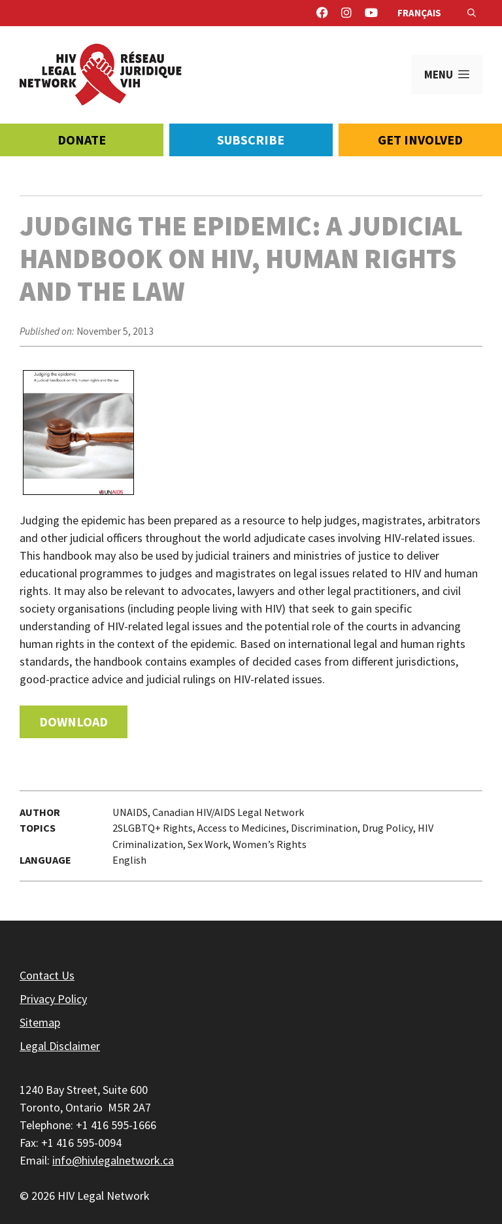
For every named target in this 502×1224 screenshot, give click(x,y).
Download (73, 721)
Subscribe (250, 139)
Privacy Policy (53, 998)
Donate (82, 139)
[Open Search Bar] (471, 13)
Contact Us (47, 975)
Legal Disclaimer (60, 1045)
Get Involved (420, 139)
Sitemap (40, 1022)
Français (419, 13)
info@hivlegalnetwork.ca (113, 1160)
